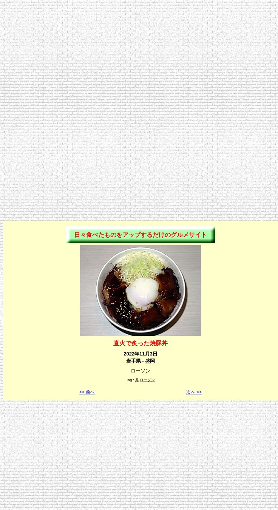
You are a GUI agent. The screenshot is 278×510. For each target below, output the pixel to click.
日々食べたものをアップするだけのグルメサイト (140, 235)
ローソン (147, 380)
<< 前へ (87, 392)
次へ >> (194, 392)
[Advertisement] (139, 56)
